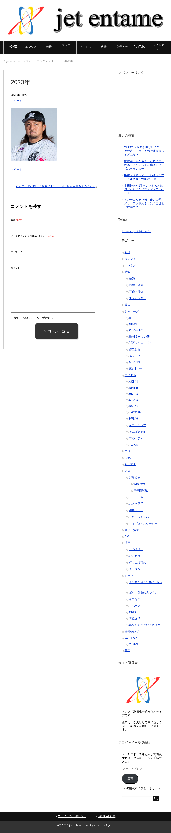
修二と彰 (134, 349)
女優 (127, 252)
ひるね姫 (134, 555)
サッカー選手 (137, 497)
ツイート (16, 100)
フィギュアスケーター (143, 523)
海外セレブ (132, 631)
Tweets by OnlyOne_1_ (136, 231)
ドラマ (129, 575)
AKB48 (133, 381)
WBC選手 (139, 483)
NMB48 (133, 387)
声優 (104, 46)
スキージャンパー (140, 516)
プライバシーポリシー (72, 816)
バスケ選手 (136, 503)
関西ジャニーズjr (140, 342)
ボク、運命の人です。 (143, 592)
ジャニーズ (67, 47)
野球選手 (134, 477)
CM (127, 536)
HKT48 (133, 393)
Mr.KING (134, 362)
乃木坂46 (135, 412)
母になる (134, 599)
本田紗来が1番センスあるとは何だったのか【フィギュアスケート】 (144, 189)
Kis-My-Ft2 (136, 330)
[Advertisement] (146, 105)
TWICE (133, 444)
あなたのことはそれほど (144, 624)
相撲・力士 (136, 510)
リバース (134, 605)
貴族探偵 (134, 618)
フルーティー (137, 438)
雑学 (127, 650)
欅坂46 (133, 418)
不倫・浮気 (136, 291)
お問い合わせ (106, 816)
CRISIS (133, 612)
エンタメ (31, 46)
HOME (12, 46)
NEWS (133, 324)
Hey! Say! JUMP (139, 336)
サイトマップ (158, 47)
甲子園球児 (140, 490)
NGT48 (133, 405)
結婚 (132, 278)
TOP (32, 61)
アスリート (132, 470)
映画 (127, 542)
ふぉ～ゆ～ (136, 355)
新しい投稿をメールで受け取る (34, 317)
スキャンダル (137, 298)
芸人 (127, 304)
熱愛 (49, 46)
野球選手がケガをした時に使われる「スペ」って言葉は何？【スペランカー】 (144, 165)
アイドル (85, 46)
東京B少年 (135, 368)
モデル (129, 457)
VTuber (133, 644)
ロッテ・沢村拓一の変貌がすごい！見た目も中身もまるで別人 (55, 186)
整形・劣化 (132, 530)
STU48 (133, 399)
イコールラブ (137, 425)
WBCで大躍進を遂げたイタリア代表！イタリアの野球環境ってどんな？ (144, 151)
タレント (130, 258)
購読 (130, 778)
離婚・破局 (136, 285)
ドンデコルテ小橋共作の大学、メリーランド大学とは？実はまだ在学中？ (144, 203)
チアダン (134, 569)
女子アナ (122, 46)
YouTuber (140, 46)
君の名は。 (136, 549)
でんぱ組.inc (137, 431)
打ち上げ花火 (137, 562)
